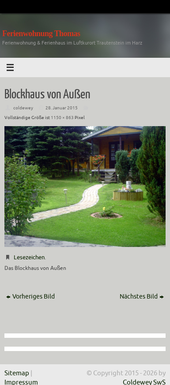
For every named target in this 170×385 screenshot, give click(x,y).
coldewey (23, 108)
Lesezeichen (29, 257)
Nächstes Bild (142, 296)
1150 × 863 (62, 117)
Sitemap (16, 373)
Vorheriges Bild (30, 296)
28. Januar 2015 (61, 108)
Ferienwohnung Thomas (41, 33)
